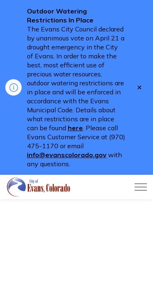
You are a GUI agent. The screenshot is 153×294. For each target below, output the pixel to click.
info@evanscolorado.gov (66, 155)
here (75, 128)
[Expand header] (141, 187)
